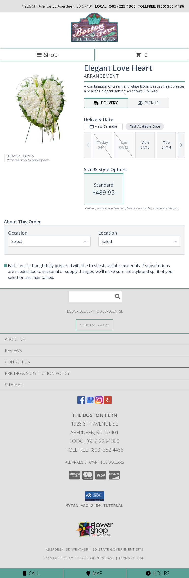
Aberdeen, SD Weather (67, 549)
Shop (47, 55)
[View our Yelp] (108, 402)
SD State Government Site (118, 549)
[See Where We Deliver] (94, 325)
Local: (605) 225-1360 (94, 441)
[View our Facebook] (81, 402)
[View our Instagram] (99, 402)
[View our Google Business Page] (90, 402)
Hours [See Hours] (158, 573)
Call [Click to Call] (31, 573)
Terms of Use (131, 558)
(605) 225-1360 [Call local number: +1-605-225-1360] (122, 6)
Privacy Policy (59, 558)
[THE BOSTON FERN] (94, 41)
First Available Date (144, 126)
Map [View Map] (94, 573)
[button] (94, 496)
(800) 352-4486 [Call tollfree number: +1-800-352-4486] (170, 6)
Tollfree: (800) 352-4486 (94, 449)
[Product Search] (95, 296)
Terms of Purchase (95, 558)
